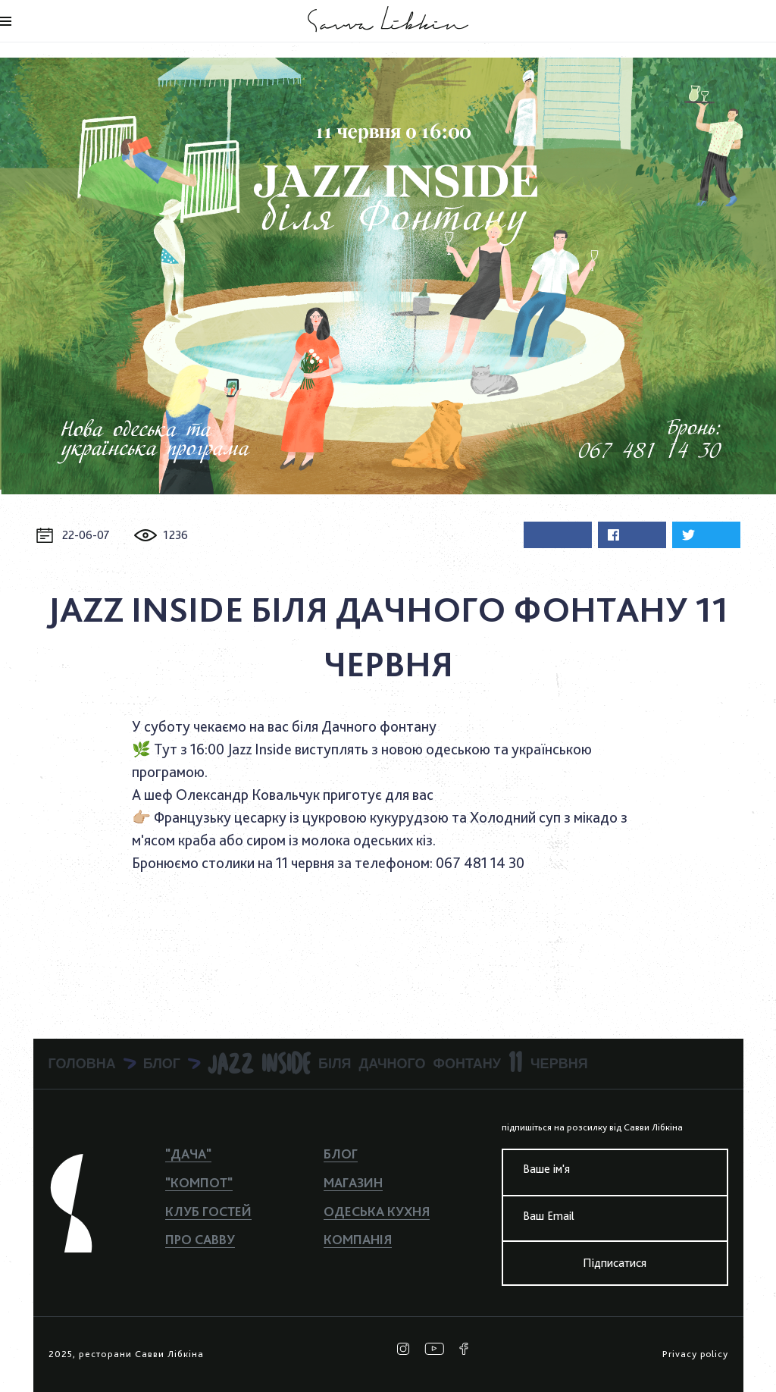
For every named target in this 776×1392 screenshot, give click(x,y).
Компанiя (358, 1239)
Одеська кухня (377, 1211)
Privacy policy (695, 1354)
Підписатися (614, 1263)
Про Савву (200, 1239)
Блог (341, 1154)
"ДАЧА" (188, 1154)
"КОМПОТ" (199, 1182)
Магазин (353, 1182)
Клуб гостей (208, 1211)
